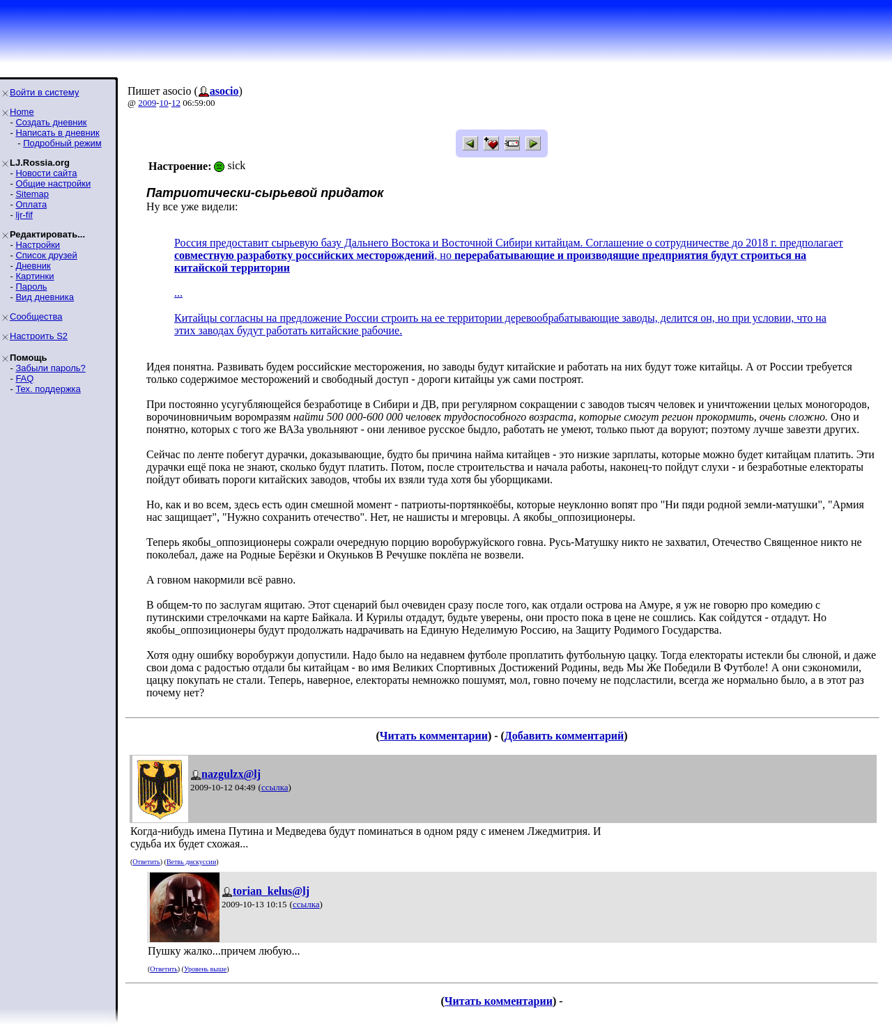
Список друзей (46, 255)
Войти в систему (44, 92)
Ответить (146, 862)
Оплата (31, 204)
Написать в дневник (57, 132)
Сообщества (36, 316)
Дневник (32, 265)
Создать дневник (50, 122)
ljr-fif (24, 215)
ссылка (275, 787)
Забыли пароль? (50, 368)
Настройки (37, 245)
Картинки (34, 276)
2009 (147, 102)
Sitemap (32, 194)
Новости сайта (46, 173)
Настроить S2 (39, 336)
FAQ (24, 378)
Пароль (31, 286)
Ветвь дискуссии (191, 862)
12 (175, 102)
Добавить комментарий (564, 736)
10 (164, 102)
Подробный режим (62, 143)
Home (22, 112)
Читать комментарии (434, 736)
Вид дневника (44, 297)
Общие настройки (53, 183)
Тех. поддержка (47, 389)
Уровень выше (205, 969)
